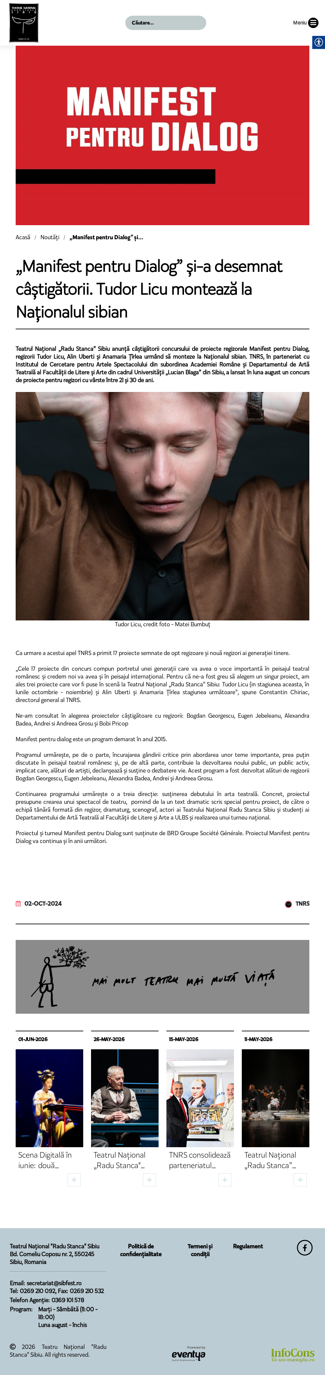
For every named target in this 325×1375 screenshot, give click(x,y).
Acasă (23, 237)
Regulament (248, 1246)
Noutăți (49, 237)
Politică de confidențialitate (141, 1250)
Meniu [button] (305, 23)
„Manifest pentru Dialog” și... (106, 237)
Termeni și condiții (200, 1250)
